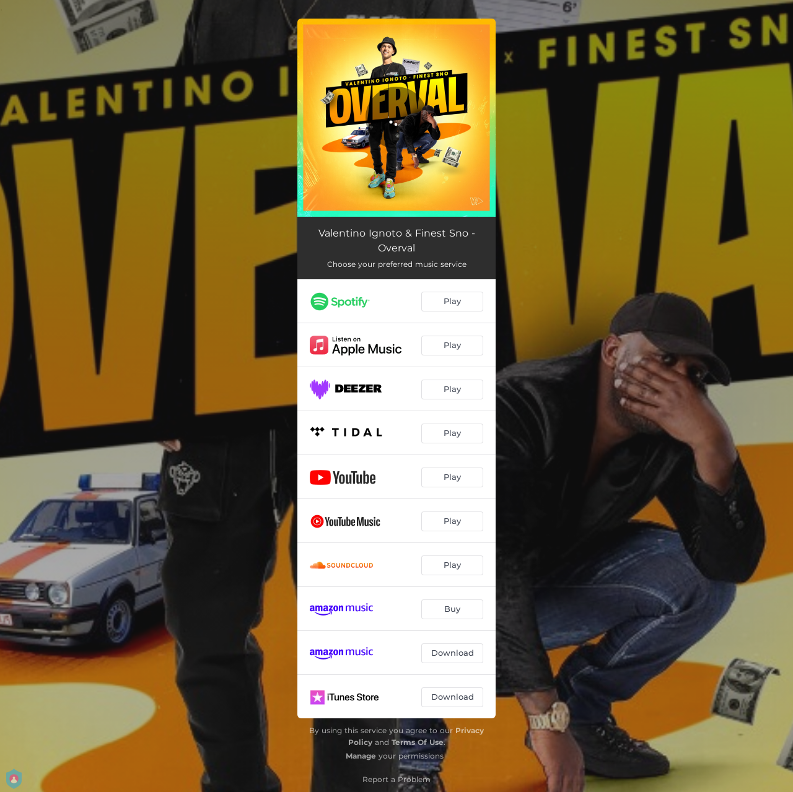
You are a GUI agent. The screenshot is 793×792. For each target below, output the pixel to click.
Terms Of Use (418, 742)
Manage (361, 755)
